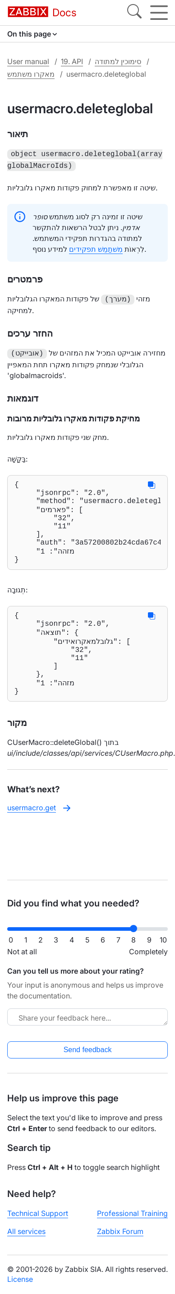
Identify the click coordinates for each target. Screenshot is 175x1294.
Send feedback (88, 1050)
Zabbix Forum (120, 1231)
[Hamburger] (159, 12)
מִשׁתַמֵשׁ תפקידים (96, 247)
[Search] (134, 12)
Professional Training (132, 1213)
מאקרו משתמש (31, 74)
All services (26, 1231)
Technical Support (37, 1213)
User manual (28, 61)
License (20, 1279)
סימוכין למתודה (118, 61)
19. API (72, 61)
